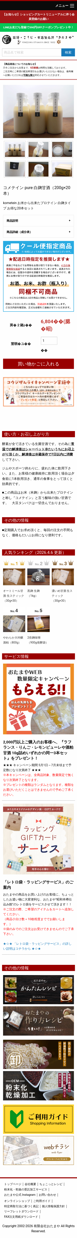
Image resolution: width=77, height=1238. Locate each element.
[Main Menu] (72, 5)
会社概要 (30, 1184)
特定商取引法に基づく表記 (21, 1206)
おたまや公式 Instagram (20, 1195)
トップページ (12, 1184)
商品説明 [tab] (12, 220)
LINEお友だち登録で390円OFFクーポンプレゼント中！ (38, 27)
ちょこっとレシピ (50, 1184)
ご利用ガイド (42, 1201)
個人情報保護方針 (53, 1206)
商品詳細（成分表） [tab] (19, 232)
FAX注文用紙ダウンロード (21, 1217)
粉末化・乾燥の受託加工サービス (25, 1189)
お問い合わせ (47, 1195)
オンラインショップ (17, 1201)
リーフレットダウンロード (21, 1211)
